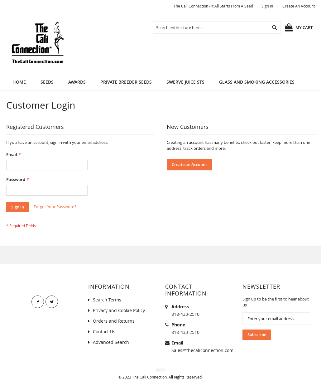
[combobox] (217, 27)
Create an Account (298, 5)
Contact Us (104, 332)
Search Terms (107, 300)
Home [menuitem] (19, 82)
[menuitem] (47, 81)
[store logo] (37, 42)
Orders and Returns (114, 321)
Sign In (267, 5)
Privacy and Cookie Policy (119, 310)
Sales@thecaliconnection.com (202, 350)
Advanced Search (111, 342)
